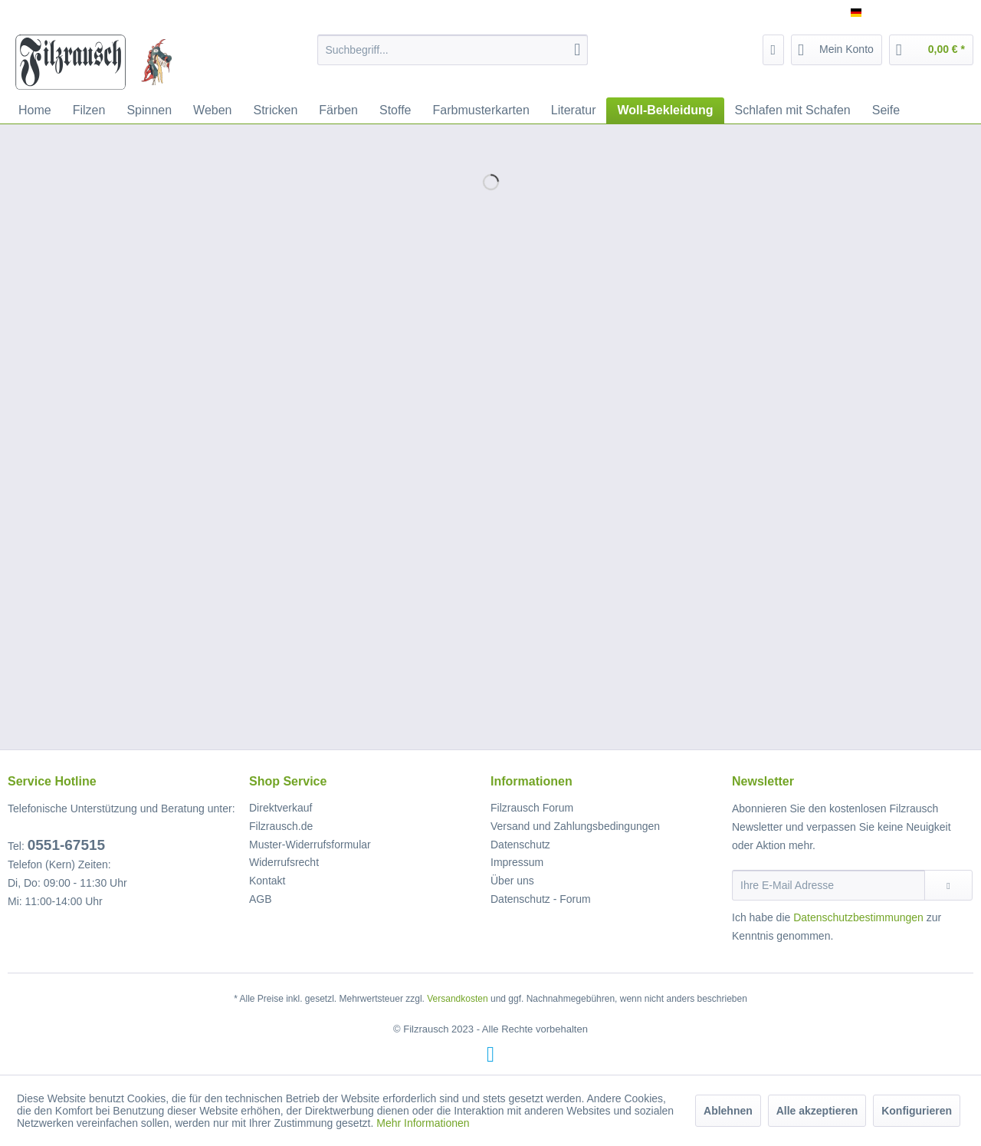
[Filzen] (89, 110)
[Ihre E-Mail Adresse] (828, 885)
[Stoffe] (395, 110)
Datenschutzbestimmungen (858, 917)
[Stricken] (276, 110)
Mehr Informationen (422, 1123)
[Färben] (338, 110)
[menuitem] (452, 50)
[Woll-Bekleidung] (664, 110)
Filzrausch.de (281, 826)
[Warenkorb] (931, 50)
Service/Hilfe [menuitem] (933, 12)
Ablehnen (728, 1111)
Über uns (512, 880)
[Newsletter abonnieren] (948, 885)
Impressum (516, 862)
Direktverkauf (280, 808)
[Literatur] (573, 110)
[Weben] (212, 110)
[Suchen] (577, 50)
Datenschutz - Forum (540, 899)
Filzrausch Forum (531, 808)
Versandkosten (457, 998)
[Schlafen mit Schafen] (792, 110)
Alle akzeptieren (817, 1111)
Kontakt (267, 880)
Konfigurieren (916, 1111)
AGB (260, 899)
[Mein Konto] (836, 50)
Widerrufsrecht (284, 862)
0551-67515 (66, 845)
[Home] (35, 110)
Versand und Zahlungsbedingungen (575, 826)
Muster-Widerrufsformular (310, 844)
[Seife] (885, 110)
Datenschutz (520, 844)
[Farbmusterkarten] (481, 110)
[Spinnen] (149, 110)
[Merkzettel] (774, 50)
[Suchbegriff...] (452, 50)
